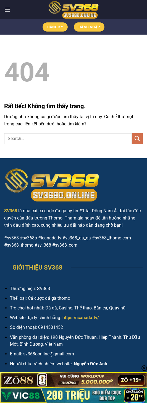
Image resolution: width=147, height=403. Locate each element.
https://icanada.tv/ (80, 317)
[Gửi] (137, 138)
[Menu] (7, 9)
